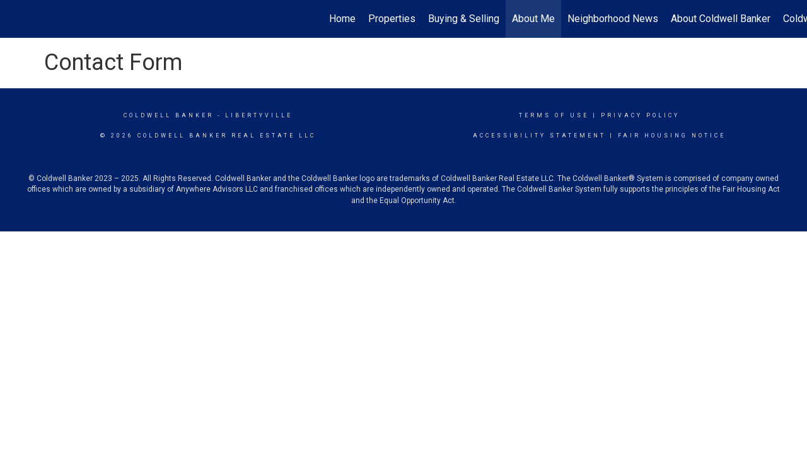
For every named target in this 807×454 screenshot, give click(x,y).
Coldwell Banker (169, 115)
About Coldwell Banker (720, 19)
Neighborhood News (612, 19)
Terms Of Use (554, 115)
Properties (391, 19)
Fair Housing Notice (672, 135)
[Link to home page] (16, 19)
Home (342, 19)
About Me (533, 19)
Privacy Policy (640, 115)
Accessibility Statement (539, 135)
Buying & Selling (463, 19)
